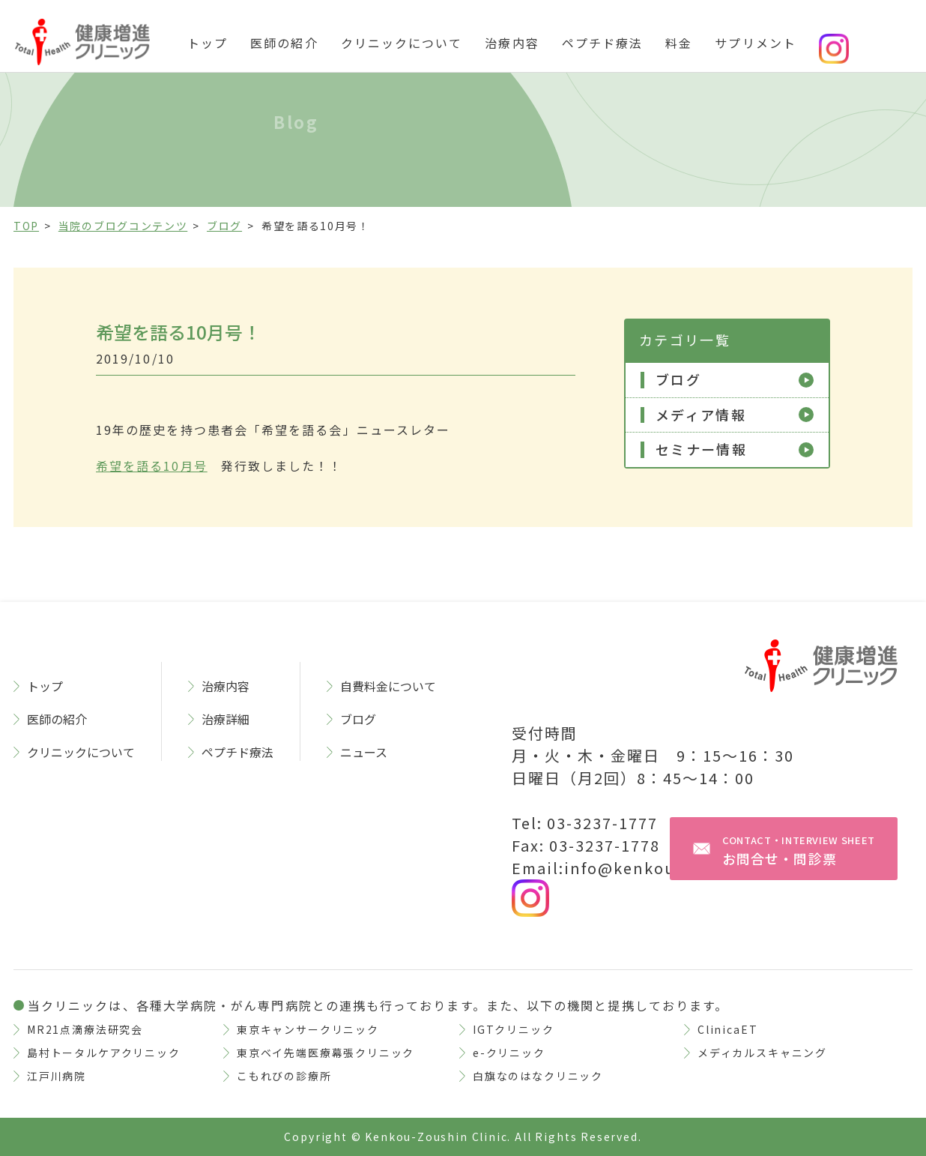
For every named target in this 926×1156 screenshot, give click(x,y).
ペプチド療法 (602, 43)
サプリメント (755, 43)
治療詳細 (225, 719)
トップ (207, 43)
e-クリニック (509, 1052)
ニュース (363, 752)
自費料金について (388, 686)
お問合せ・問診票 (798, 850)
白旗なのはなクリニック (538, 1075)
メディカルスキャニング (762, 1052)
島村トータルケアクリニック (104, 1052)
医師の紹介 (284, 43)
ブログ (678, 380)
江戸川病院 (56, 1075)
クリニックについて (402, 43)
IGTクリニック (513, 1029)
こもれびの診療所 (284, 1075)
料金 (678, 43)
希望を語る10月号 (152, 466)
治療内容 (512, 43)
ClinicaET (727, 1029)
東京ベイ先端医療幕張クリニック (325, 1052)
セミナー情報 (701, 450)
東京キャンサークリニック (308, 1029)
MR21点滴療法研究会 (85, 1029)
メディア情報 (701, 415)
